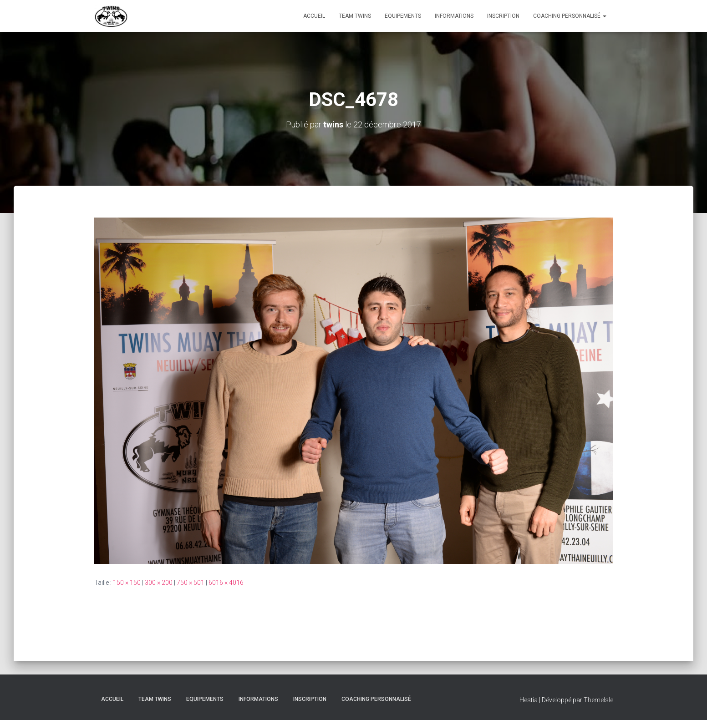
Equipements (403, 16)
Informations (454, 16)
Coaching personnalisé (569, 16)
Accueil (314, 16)
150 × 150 (127, 582)
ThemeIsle (598, 700)
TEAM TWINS (355, 16)
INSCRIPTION (503, 16)
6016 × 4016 (226, 582)
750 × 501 (190, 582)
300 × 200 (159, 582)
